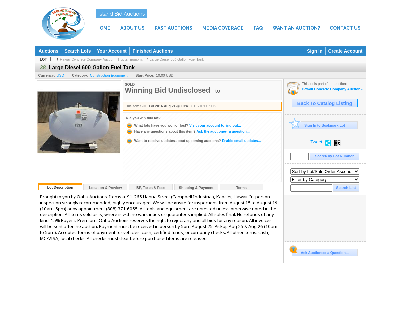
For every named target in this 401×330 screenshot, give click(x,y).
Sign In (315, 51)
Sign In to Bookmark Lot (318, 125)
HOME (103, 28)
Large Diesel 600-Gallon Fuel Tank (177, 59)
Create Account (345, 51)
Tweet (316, 142)
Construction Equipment (109, 75)
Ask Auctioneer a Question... (320, 252)
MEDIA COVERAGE (223, 28)
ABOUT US (132, 28)
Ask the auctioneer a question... (188, 131)
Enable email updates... (193, 141)
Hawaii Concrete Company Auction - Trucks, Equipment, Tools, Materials (332, 89)
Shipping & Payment (196, 188)
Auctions (49, 51)
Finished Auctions (153, 51)
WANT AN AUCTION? (296, 28)
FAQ (258, 28)
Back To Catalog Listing (324, 103)
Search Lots (77, 51)
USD (60, 75)
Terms (241, 188)
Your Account (112, 51)
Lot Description (60, 187)
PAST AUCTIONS (173, 28)
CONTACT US (345, 28)
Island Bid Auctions (121, 14)
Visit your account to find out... (183, 125)
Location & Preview (105, 188)
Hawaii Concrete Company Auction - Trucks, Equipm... (102, 59)
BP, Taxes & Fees (150, 188)
